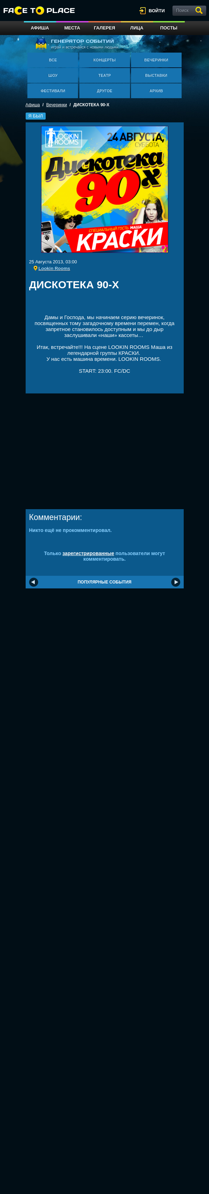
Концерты (104, 60)
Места (72, 28)
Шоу (52, 75)
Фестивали (52, 91)
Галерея (104, 28)
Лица (136, 28)
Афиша (40, 28)
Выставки (156, 75)
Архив (156, 91)
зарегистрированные (88, 553)
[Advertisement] (111, 304)
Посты (168, 28)
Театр (104, 75)
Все (53, 60)
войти (157, 10)
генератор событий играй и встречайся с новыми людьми (77, 43)
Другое (104, 91)
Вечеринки (156, 60)
